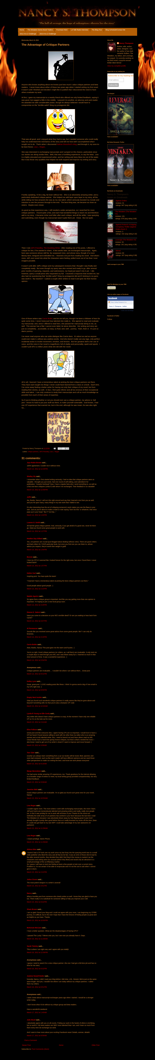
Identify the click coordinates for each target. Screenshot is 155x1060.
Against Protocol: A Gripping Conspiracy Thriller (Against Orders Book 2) (126, 227)
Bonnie (30, 557)
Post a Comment (31, 1040)
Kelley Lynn (31, 681)
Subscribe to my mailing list (120, 76)
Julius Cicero (32, 879)
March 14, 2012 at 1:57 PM (37, 566)
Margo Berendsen (34, 771)
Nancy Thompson (126, 43)
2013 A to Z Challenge (48, 34)
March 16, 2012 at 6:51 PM (37, 987)
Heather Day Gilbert (35, 539)
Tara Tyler (31, 753)
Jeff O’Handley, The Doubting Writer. (45, 248)
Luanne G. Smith (33, 522)
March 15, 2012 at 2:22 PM (37, 872)
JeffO (29, 497)
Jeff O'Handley (44, 452)
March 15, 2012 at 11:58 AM (37, 828)
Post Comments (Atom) (40, 1049)
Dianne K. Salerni (34, 612)
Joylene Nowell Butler (35, 976)
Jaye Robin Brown (34, 463)
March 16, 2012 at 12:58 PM (37, 952)
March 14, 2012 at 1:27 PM (37, 531)
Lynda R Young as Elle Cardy (38, 713)
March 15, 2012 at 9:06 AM (37, 782)
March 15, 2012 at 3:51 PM (37, 886)
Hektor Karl (31, 573)
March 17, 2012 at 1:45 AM (37, 1012)
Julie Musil (31, 1020)
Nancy (29, 893)
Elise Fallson (32, 730)
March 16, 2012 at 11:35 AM (37, 939)
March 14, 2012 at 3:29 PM (37, 605)
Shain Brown (32, 909)
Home (22, 30)
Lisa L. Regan (39, 147)
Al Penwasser (32, 628)
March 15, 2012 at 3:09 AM (37, 745)
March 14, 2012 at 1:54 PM (37, 550)
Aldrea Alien (32, 849)
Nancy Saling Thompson (117, 302)
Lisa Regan (31, 805)
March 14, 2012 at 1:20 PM (37, 515)
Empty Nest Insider (34, 697)
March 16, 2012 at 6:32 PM (37, 969)
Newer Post (26, 1045)
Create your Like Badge (127, 310)
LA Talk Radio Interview (79, 30)
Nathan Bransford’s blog (67, 144)
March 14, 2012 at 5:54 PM (37, 660)
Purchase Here (61, 30)
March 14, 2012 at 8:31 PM (37, 674)
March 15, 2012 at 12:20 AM (37, 706)
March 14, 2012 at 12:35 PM (37, 469)
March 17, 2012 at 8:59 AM (37, 1035)
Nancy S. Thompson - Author (118, 306)
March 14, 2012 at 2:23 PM (37, 589)
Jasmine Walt (32, 789)
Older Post (95, 1045)
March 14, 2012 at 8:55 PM (37, 690)
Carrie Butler (47, 318)
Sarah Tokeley (32, 946)
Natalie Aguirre (33, 596)
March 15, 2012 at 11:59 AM (37, 842)
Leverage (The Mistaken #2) (125, 240)
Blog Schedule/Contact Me (115, 30)
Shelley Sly (31, 476)
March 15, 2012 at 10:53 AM (37, 798)
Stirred (118, 251)
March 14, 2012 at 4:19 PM (37, 637)
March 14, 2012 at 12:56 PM (37, 490)
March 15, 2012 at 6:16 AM (37, 764)
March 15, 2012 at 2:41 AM (37, 722)
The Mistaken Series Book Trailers (40, 30)
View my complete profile (116, 66)
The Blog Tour (97, 30)
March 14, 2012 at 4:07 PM (37, 621)
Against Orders (121, 201)
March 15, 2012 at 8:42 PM (37, 902)
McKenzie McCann (34, 928)
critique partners (33, 452)
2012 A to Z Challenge (28, 34)
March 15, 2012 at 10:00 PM (37, 920)
